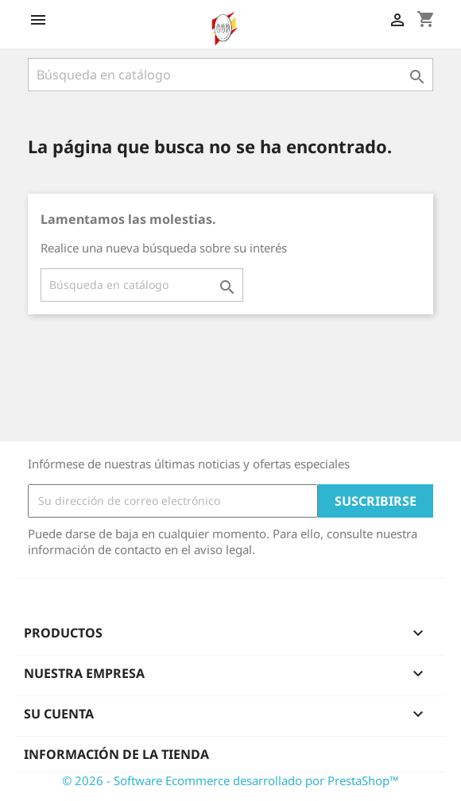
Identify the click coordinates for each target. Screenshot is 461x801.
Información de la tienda (116, 754)
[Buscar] (230, 74)
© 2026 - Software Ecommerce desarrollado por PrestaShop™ (230, 780)
